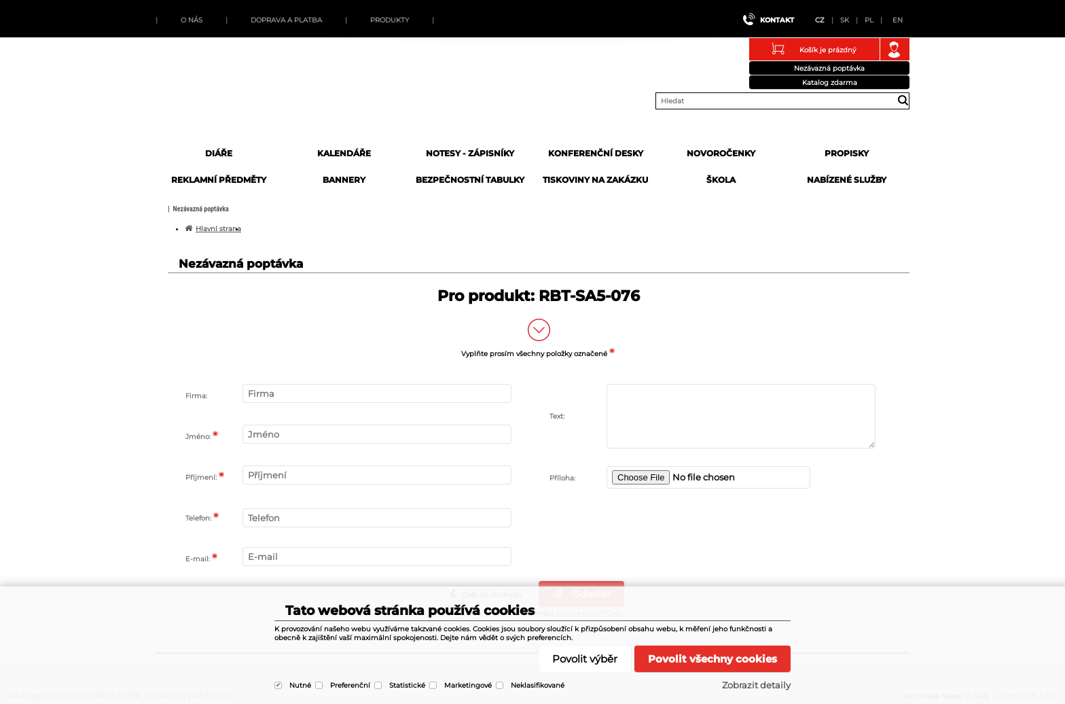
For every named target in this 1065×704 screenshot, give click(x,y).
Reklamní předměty (218, 180)
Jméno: (198, 436)
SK (844, 20)
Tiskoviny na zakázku (595, 180)
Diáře (218, 153)
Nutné (300, 685)
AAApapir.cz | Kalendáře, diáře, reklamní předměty (259, 97)
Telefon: (198, 518)
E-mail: (197, 559)
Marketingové (468, 685)
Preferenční (350, 685)
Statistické (407, 685)
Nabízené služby (846, 180)
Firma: (196, 395)
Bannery (344, 180)
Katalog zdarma (829, 82)
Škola (721, 180)
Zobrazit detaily (756, 685)
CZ (820, 20)
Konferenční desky (595, 153)
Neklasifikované (537, 685)
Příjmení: (201, 477)
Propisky (847, 153)
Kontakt (777, 20)
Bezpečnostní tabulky (470, 180)
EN (897, 20)
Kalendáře (344, 153)
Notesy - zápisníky (470, 153)
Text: (556, 416)
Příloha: (562, 478)
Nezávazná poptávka (829, 68)
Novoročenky (721, 153)
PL (869, 20)
